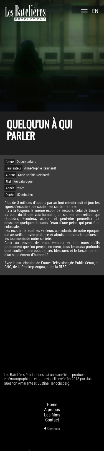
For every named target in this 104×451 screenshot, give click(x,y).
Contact (52, 420)
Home (52, 404)
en (95, 11)
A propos (52, 409)
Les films (52, 415)
